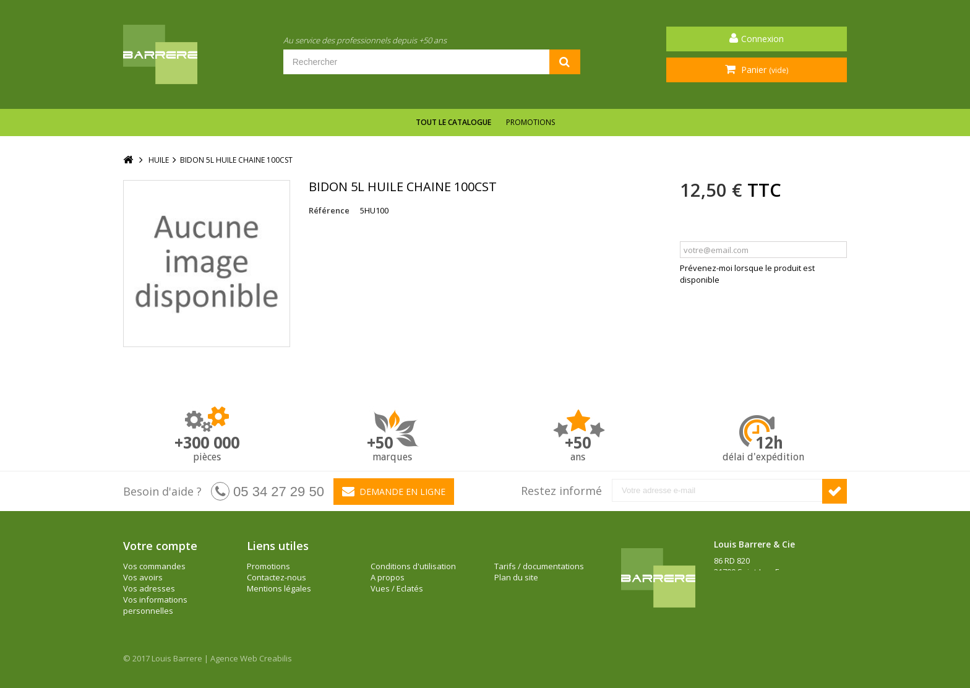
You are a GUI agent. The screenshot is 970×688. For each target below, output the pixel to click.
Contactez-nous (276, 577)
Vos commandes (154, 566)
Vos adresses (149, 588)
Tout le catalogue (453, 122)
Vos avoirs (143, 577)
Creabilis (275, 658)
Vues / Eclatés (397, 588)
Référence (329, 210)
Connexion (762, 39)
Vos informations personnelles (155, 605)
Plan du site (516, 577)
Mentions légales (279, 588)
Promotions (530, 122)
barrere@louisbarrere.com (764, 605)
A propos (388, 577)
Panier (763, 69)
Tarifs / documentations (539, 566)
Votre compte (160, 545)
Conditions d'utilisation (413, 566)
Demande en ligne (393, 491)
